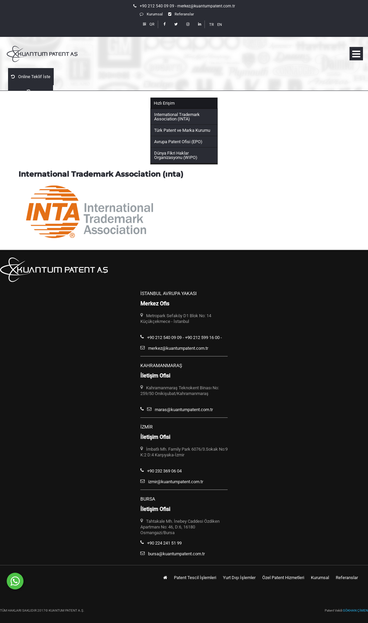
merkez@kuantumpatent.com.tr (206, 6)
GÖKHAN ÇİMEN (355, 610)
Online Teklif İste (30, 75)
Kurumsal (151, 14)
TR (211, 24)
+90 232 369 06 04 (164, 470)
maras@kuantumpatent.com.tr (184, 409)
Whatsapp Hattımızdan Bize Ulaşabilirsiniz (85, 579)
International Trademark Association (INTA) (177, 116)
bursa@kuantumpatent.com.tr (176, 553)
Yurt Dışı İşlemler (239, 577)
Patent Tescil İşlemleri (195, 577)
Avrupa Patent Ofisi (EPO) (178, 141)
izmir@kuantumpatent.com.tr (175, 481)
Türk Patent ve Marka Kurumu (182, 130)
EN (219, 24)
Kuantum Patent (54, 54)
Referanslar (181, 14)
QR (148, 24)
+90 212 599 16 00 (202, 337)
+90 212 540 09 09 (157, 6)
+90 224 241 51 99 (164, 543)
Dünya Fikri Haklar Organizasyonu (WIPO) (175, 155)
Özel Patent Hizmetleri (283, 577)
